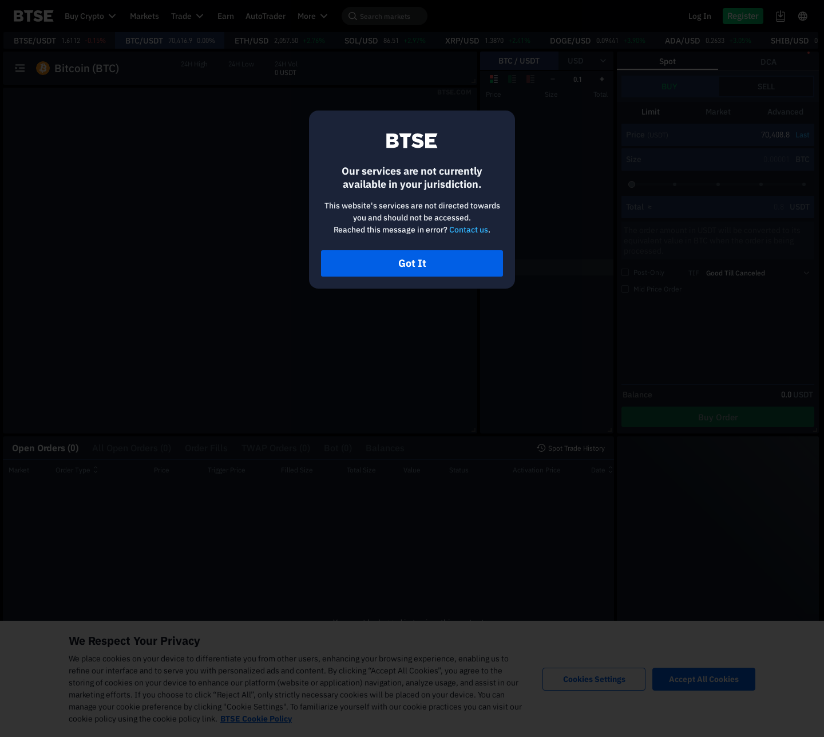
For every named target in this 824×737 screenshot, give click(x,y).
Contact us (468, 229)
